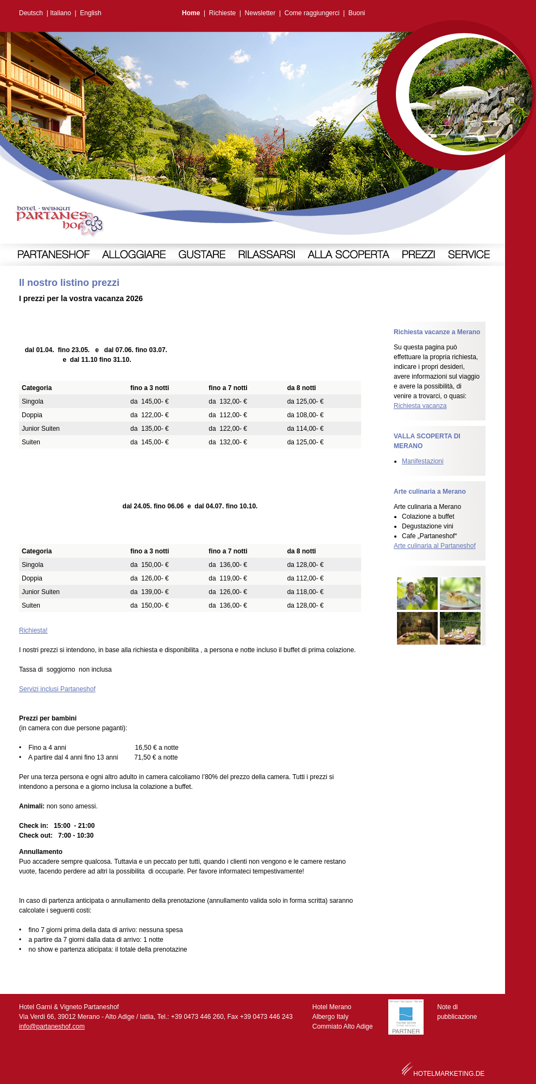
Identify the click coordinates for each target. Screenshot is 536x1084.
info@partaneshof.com (52, 1026)
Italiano (60, 13)
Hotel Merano (331, 1007)
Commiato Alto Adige (342, 1026)
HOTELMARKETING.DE (448, 1073)
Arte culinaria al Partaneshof (435, 546)
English (90, 13)
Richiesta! (33, 630)
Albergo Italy (330, 1017)
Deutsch (31, 13)
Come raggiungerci (312, 13)
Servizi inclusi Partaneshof (57, 689)
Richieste (222, 13)
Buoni (357, 13)
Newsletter (260, 13)
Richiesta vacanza (420, 406)
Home (191, 13)
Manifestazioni (423, 461)
